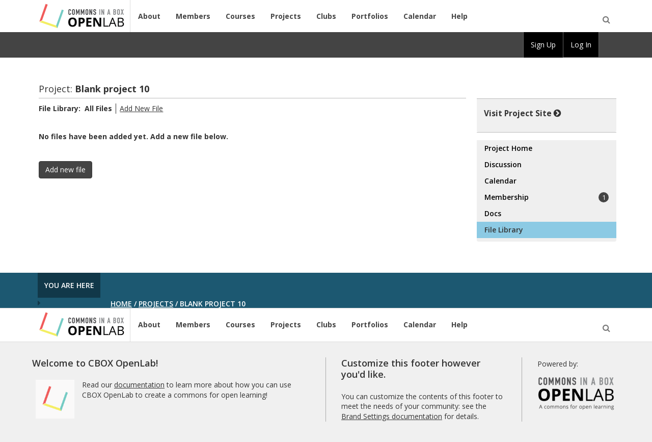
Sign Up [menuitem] (543, 44)
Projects (285, 16)
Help (459, 16)
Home (121, 303)
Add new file (65, 169)
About (149, 16)
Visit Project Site (522, 113)
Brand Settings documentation (391, 416)
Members (193, 16)
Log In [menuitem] (580, 44)
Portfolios (369, 16)
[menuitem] (607, 45)
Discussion (503, 164)
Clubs (326, 16)
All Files (98, 108)
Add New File (141, 108)
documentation (139, 384)
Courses (240, 16)
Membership (546, 197)
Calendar (419, 16)
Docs (492, 213)
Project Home (508, 148)
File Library (503, 230)
